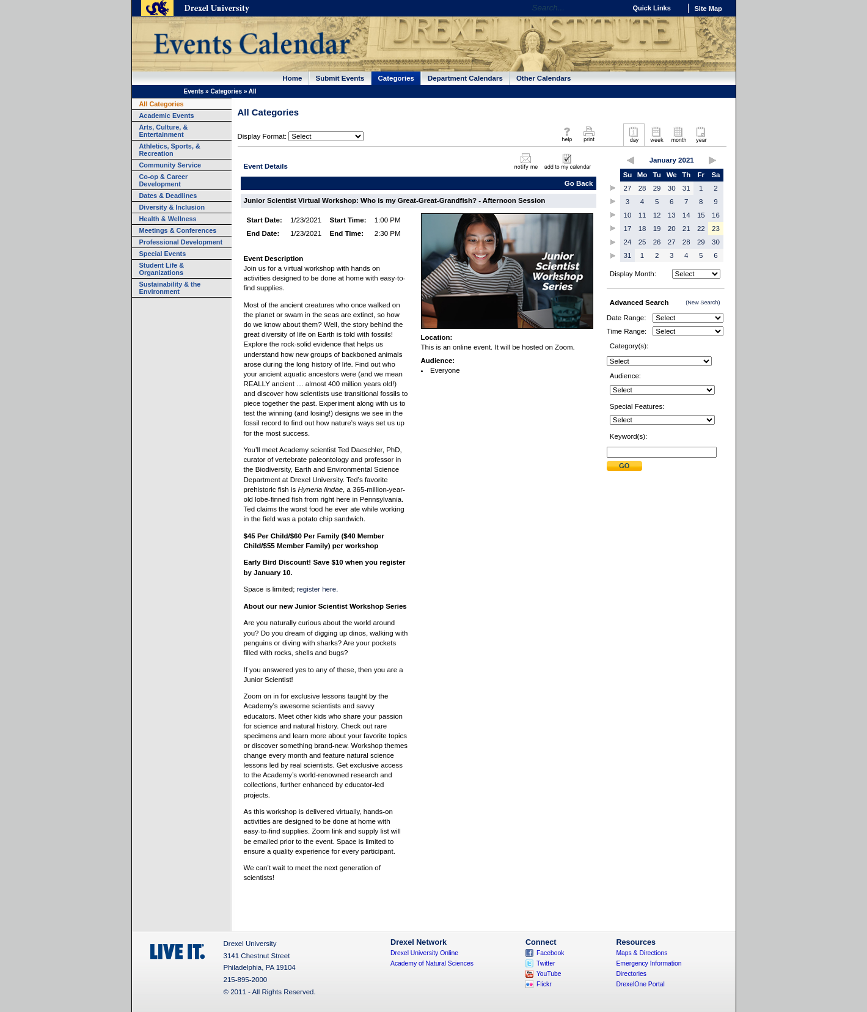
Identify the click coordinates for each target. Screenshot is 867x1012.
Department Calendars (465, 78)
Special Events (162, 253)
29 (657, 188)
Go (614, 7)
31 (686, 188)
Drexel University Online (424, 953)
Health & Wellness (168, 218)
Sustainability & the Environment (170, 287)
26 (657, 242)
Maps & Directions (641, 953)
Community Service (170, 165)
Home (292, 78)
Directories (631, 973)
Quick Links (652, 8)
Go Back (579, 183)
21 (686, 228)
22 (701, 228)
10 (628, 215)
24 (628, 242)
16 (716, 215)
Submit (624, 466)
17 (628, 228)
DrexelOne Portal (640, 984)
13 (672, 215)
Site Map (708, 8)
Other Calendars (543, 78)
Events (194, 91)
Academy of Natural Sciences (432, 963)
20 (672, 228)
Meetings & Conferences (178, 230)
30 (672, 188)
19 (657, 228)
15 (701, 215)
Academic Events (166, 115)
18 (642, 228)
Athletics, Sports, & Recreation (169, 149)
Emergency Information (648, 963)
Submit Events (340, 78)
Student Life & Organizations (162, 269)
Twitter (545, 963)
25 (642, 242)
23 (716, 228)
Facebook (550, 953)
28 (642, 188)
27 (628, 188)
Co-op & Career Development (163, 180)
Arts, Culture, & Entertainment (163, 130)
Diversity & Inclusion (172, 207)
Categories (396, 78)
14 (686, 215)
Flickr (544, 984)
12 (657, 215)
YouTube (549, 973)
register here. (317, 589)
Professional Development (181, 242)
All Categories (161, 104)
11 (642, 215)
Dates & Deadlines (168, 195)
